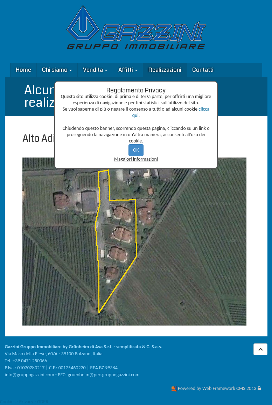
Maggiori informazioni (136, 159)
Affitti (128, 70)
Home (23, 70)
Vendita (95, 70)
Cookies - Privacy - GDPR (24, 402)
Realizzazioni (164, 70)
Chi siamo (57, 70)
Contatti (203, 70)
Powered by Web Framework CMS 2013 (217, 388)
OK (136, 150)
